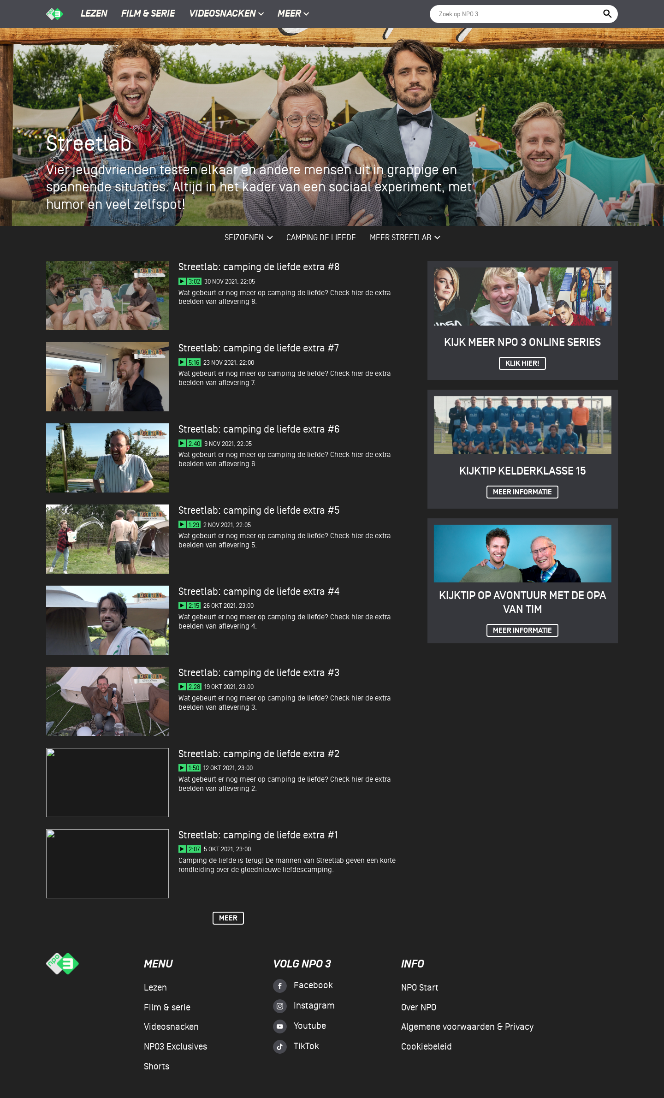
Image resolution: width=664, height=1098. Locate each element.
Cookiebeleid (426, 1047)
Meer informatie (522, 492)
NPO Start (420, 988)
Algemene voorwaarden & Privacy (467, 1027)
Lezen (94, 14)
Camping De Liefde (321, 237)
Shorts (156, 1067)
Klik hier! (522, 363)
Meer (293, 14)
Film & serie (148, 14)
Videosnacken (222, 14)
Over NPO (418, 1008)
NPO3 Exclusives (175, 1047)
